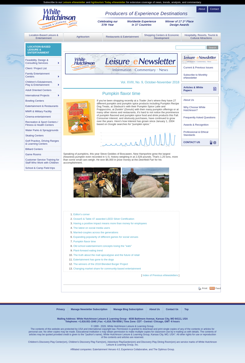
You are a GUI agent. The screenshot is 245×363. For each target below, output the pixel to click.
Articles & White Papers (193, 89)
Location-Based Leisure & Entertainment (43, 37)
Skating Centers (34, 135)
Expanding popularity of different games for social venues (105, 236)
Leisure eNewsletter (74, 2)
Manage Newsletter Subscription (89, 309)
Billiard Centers (34, 149)
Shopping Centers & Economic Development (161, 37)
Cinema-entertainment (38, 116)
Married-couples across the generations (95, 232)
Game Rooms (33, 154)
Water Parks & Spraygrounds (41, 130)
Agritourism (82, 36)
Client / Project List (36, 68)
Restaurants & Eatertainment (122, 36)
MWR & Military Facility (38, 111)
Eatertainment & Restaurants (41, 106)
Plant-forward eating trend (88, 250)
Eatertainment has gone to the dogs (93, 259)
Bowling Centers (34, 100)
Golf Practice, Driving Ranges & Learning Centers (42, 142)
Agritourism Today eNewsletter (108, 2)
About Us (188, 99)
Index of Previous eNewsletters (160, 275)
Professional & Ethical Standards (195, 133)
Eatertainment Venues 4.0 (106, 349)
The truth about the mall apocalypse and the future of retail (106, 255)
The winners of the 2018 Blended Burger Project (100, 264)
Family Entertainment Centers (37, 75)
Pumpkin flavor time (84, 241)
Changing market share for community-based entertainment (107, 268)
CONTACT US (191, 142)
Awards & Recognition (196, 124)
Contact (214, 8)
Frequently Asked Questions (199, 117)
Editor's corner (81, 214)
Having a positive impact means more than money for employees (110, 223)
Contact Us (172, 309)
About (201, 8)
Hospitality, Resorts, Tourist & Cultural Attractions (201, 37)
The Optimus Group (163, 349)
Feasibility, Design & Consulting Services (36, 61)
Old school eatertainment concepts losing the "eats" (102, 245)
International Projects (37, 95)
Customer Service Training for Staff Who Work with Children (42, 161)
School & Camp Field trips (40, 167)
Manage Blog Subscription (128, 309)
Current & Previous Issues (198, 67)
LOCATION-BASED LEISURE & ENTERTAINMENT (39, 49)
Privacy (60, 309)
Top (186, 309)
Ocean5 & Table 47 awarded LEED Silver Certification (103, 218)
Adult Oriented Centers (38, 90)
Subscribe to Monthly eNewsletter (195, 76)
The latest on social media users (91, 227)
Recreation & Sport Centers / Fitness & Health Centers (41, 123)
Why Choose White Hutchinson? (194, 109)
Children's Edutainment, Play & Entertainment (38, 83)
